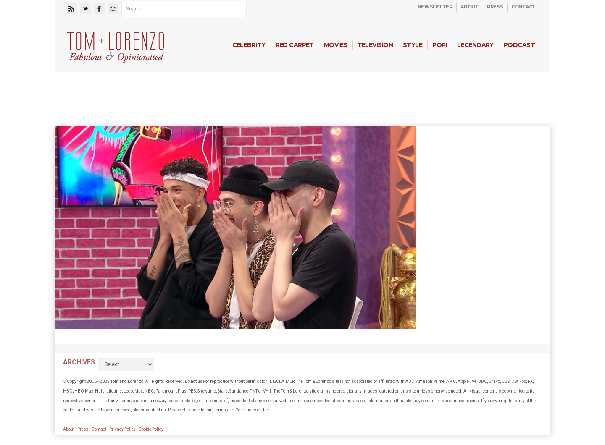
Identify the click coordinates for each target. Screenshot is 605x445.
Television (375, 45)
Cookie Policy (151, 429)
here (196, 410)
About (469, 7)
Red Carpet (295, 45)
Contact (523, 7)
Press (495, 7)
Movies (335, 45)
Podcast (519, 45)
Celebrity (249, 45)
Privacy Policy (122, 429)
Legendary (475, 45)
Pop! (439, 45)
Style (412, 45)
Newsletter (435, 7)
